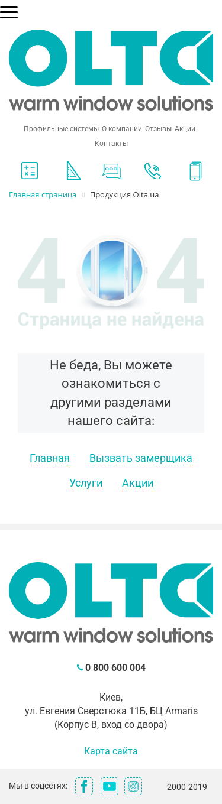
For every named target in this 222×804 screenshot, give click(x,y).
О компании (122, 129)
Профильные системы (61, 129)
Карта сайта (111, 751)
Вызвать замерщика (140, 458)
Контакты (111, 144)
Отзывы (158, 129)
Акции (185, 129)
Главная (50, 458)
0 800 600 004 (115, 667)
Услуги (85, 482)
